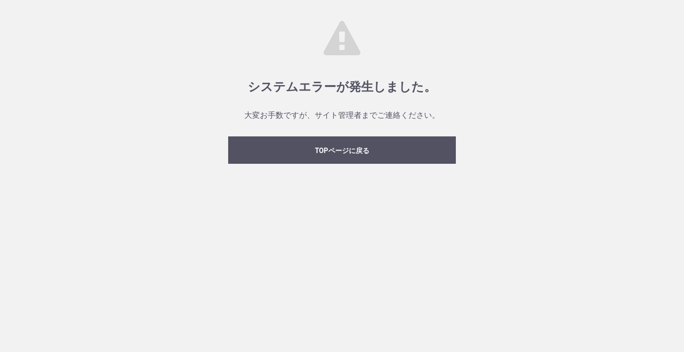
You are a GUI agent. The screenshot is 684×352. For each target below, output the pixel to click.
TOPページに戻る (342, 150)
